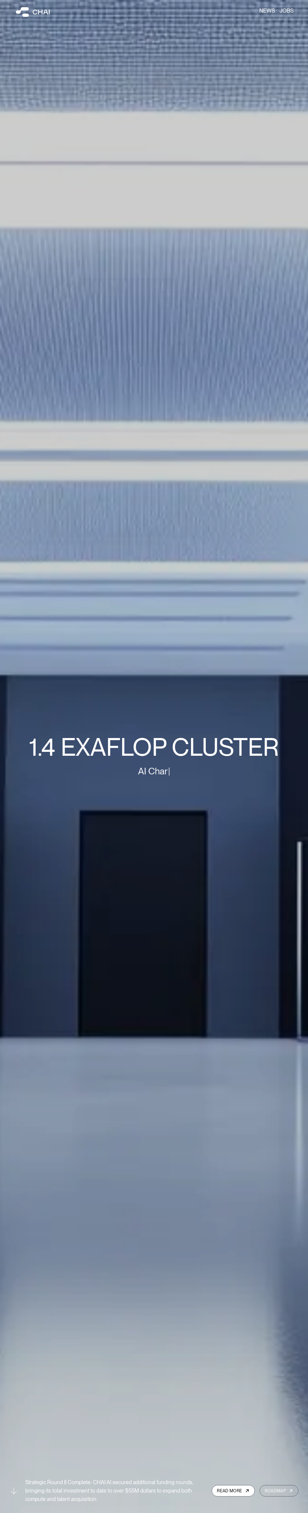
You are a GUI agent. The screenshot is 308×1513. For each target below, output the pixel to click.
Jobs (287, 11)
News (267, 11)
